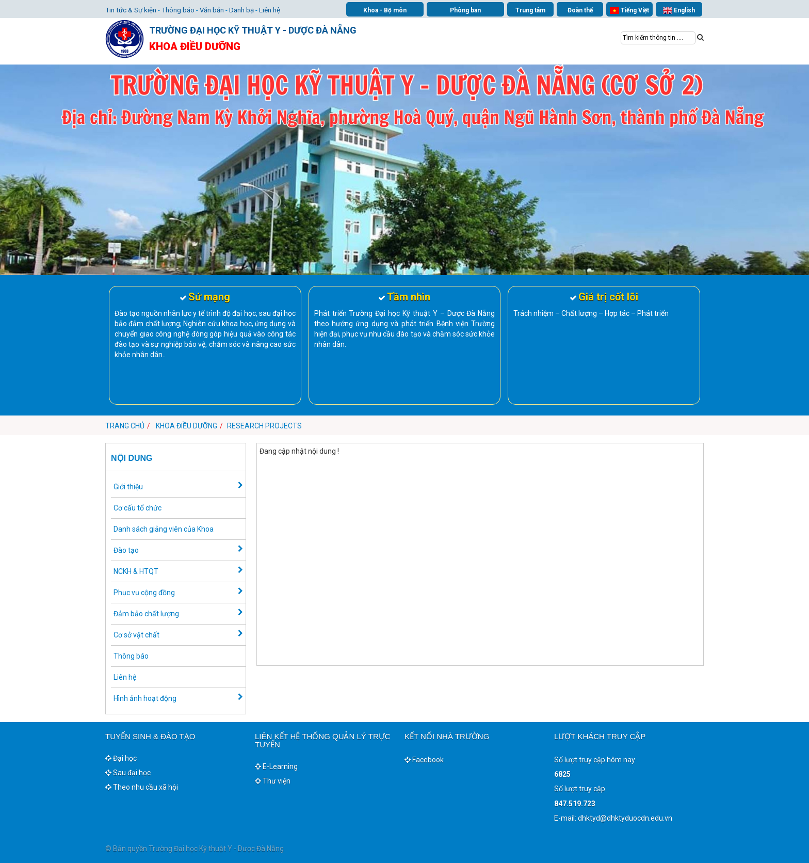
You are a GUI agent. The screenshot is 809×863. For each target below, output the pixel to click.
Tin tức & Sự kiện (130, 10)
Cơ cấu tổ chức (137, 508)
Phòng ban (465, 10)
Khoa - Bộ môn (385, 10)
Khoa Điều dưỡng (186, 426)
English (679, 10)
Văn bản (212, 10)
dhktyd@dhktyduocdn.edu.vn (625, 818)
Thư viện (272, 781)
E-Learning (276, 766)
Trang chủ (124, 426)
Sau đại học (128, 773)
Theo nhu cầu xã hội (141, 787)
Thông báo (178, 10)
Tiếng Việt (629, 10)
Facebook (424, 760)
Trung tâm (530, 10)
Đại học (121, 758)
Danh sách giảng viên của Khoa (164, 529)
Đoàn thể (580, 10)
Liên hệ (269, 10)
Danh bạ (241, 10)
